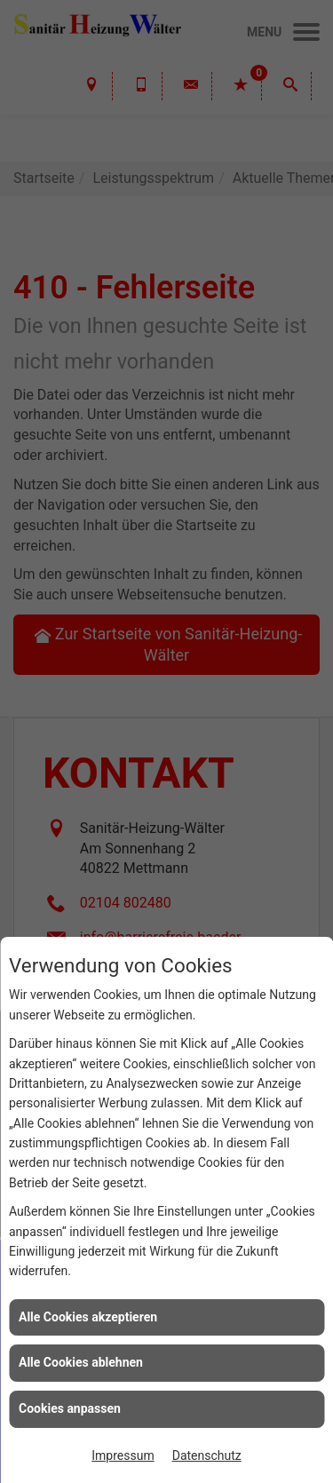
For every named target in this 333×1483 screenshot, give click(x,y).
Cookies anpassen (70, 1408)
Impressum (122, 1455)
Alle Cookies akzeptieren (88, 1317)
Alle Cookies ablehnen (81, 1362)
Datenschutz (207, 1455)
